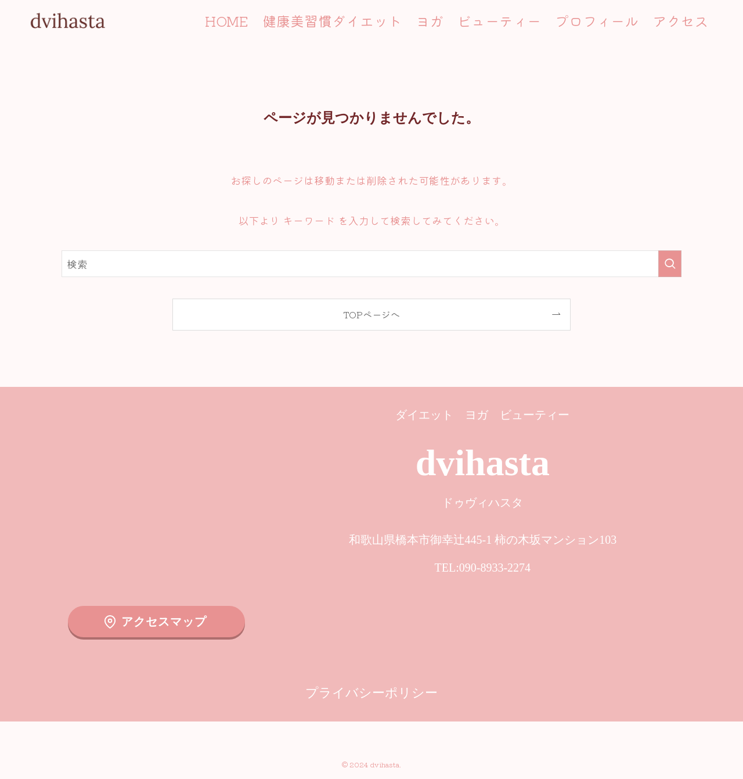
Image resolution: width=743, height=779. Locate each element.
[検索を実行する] (669, 263)
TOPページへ (371, 314)
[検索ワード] (371, 263)
